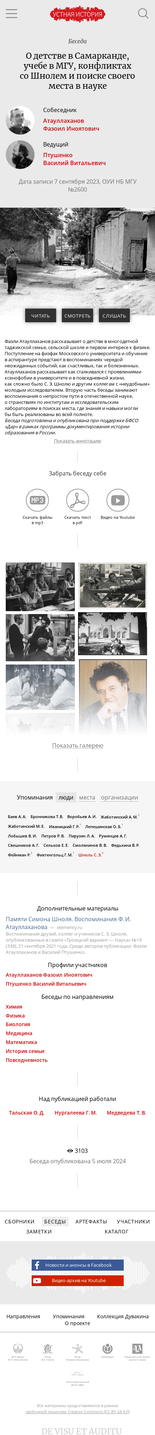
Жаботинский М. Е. (26, 826)
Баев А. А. (17, 816)
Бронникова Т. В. (47, 816)
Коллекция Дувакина (123, 1316)
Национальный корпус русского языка (137, 1353)
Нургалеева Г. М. (76, 1113)
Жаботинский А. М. (119, 817)
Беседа (77, 41)
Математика (21, 1042)
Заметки (39, 1231)
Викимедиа (107, 1351)
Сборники (20, 1221)
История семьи (25, 1051)
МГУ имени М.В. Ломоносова (18, 1353)
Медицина (19, 1033)
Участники (133, 1221)
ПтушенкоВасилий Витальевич (74, 159)
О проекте (77, 1323)
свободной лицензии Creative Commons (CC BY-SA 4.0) (77, 1411)
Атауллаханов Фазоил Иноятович (49, 975)
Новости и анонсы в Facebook (72, 1265)
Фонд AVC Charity (48, 1353)
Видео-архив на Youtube (69, 1281)
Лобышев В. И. (22, 836)
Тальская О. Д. (27, 1113)
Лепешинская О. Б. (103, 826)
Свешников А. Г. (23, 845)
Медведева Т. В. (126, 1113)
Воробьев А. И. (82, 816)
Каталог (116, 1231)
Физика (15, 1016)
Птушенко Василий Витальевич (46, 984)
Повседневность (26, 1060)
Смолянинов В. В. (90, 845)
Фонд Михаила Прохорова (77, 1353)
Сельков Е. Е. (56, 845)
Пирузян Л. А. (82, 836)
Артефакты (91, 1221)
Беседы (55, 1221)
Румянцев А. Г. (113, 836)
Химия (14, 1007)
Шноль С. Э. (90, 854)
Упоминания (69, 1316)
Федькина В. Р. (125, 845)
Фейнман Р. (19, 854)
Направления (23, 1316)
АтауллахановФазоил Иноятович (71, 124)
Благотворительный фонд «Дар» (77, 1377)
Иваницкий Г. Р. (64, 826)
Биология (18, 1024)
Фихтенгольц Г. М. (55, 854)
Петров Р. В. (53, 836)
